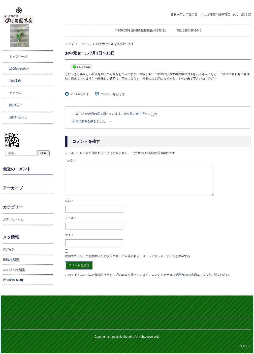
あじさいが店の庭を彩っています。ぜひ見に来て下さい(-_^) (114, 114)
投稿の (11, 260)
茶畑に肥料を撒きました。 (92, 121)
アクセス (15, 93)
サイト (69, 234)
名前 (69, 201)
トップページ (18, 56)
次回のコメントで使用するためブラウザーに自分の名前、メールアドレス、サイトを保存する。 (129, 256)
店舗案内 (15, 81)
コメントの (14, 270)
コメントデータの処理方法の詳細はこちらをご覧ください (190, 274)
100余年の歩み (19, 68)
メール (70, 218)
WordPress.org (13, 280)
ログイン (9, 249)
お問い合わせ (18, 117)
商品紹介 (15, 105)
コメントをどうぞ (113, 94)
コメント (71, 160)
